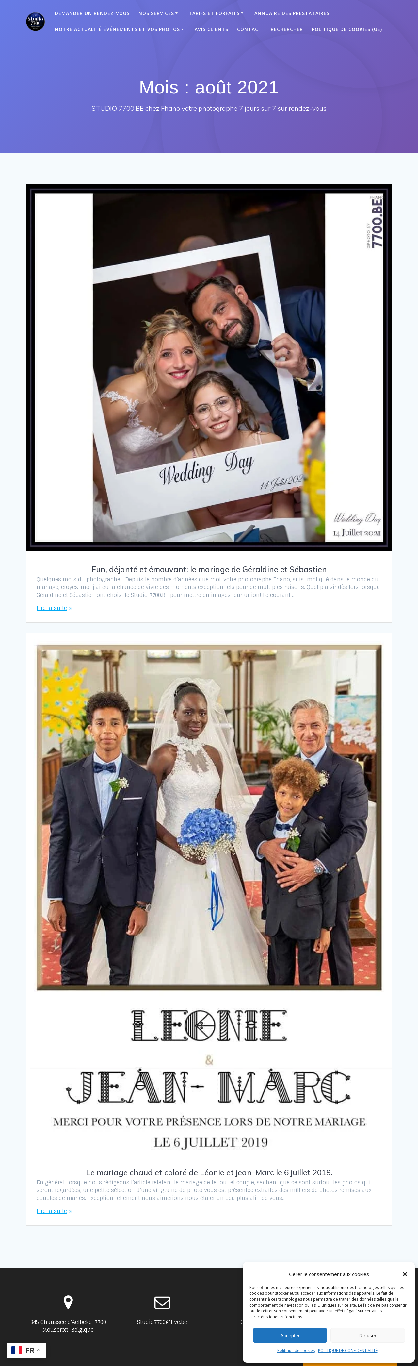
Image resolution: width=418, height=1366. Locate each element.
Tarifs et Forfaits (214, 13)
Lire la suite (52, 608)
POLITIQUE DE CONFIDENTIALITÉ (348, 1350)
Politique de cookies (296, 1350)
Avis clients (211, 29)
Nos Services (156, 13)
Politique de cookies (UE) (347, 29)
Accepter (289, 1335)
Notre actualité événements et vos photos (117, 29)
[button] (405, 1274)
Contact (249, 29)
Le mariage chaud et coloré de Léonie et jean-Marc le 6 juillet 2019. (209, 1172)
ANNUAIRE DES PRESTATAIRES (292, 13)
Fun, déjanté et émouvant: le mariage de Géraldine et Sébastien (209, 569)
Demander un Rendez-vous (92, 13)
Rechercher (287, 29)
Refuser (368, 1335)
